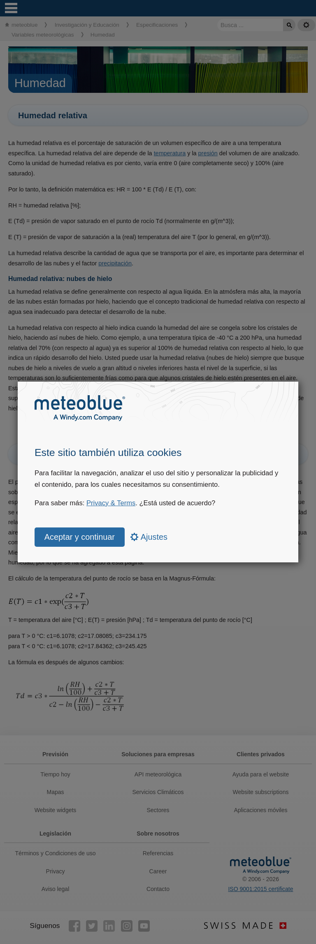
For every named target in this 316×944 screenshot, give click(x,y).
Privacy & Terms (110, 503)
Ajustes (148, 536)
